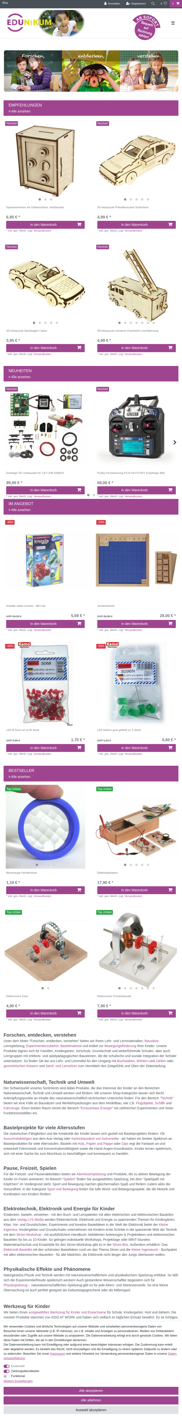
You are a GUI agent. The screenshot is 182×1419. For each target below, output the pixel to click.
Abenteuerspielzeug (91, 1174)
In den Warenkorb (55, 225)
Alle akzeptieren (91, 1391)
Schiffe (160, 1103)
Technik (166, 1098)
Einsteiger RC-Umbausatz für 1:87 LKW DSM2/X (35, 472)
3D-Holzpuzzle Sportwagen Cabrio (26, 330)
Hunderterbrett (105, 605)
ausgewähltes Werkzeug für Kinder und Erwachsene (67, 1312)
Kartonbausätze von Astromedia (94, 1138)
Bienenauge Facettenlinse (21, 872)
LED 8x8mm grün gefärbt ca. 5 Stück (119, 730)
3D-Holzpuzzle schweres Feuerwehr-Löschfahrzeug (127, 330)
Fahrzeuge (12, 1108)
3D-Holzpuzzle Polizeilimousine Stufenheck (122, 207)
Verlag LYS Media (30, 1219)
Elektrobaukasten (107, 872)
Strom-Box (120, 1245)
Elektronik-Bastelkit (18, 1250)
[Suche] (153, 3)
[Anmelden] (112, 3)
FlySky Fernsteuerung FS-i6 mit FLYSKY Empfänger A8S (131, 472)
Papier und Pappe (99, 1143)
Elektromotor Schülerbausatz (114, 996)
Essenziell (18, 1366)
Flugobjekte (144, 1103)
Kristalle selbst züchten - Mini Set (25, 605)
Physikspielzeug (15, 1285)
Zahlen (161, 1061)
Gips (125, 1143)
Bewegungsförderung (120, 1046)
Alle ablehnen (91, 1400)
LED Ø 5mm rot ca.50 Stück (22, 730)
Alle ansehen (19, 111)
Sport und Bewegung (62, 1189)
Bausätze (151, 1041)
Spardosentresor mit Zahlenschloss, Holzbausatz (35, 207)
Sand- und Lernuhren (61, 1066)
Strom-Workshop (28, 1235)
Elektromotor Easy (17, 996)
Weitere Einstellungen (18, 1381)
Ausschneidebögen (18, 1138)
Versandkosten (42, 230)
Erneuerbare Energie (96, 1108)
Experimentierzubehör (42, 1046)
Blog (5, 2)
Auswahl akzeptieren (91, 1410)
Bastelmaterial (71, 1046)
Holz (81, 1143)
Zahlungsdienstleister (25, 1371)
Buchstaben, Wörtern (132, 1061)
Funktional (18, 1376)
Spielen (69, 1179)
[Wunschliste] (164, 3)
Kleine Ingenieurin (144, 1250)
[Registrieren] (135, 3)
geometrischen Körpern (21, 1066)
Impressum (57, 1353)
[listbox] (46, 161)
